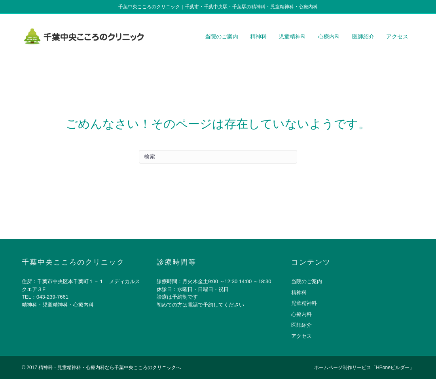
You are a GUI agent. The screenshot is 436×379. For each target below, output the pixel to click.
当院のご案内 (221, 36)
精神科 (258, 36)
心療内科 (329, 36)
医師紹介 (363, 36)
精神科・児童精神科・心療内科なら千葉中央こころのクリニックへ (109, 367)
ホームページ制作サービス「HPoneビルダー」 (364, 367)
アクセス (397, 36)
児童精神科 (292, 36)
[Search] (218, 157)
